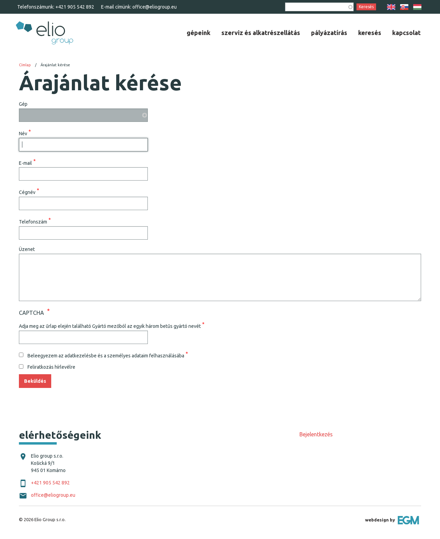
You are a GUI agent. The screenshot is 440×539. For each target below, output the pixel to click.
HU (417, 7)
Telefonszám (33, 222)
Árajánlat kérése (55, 65)
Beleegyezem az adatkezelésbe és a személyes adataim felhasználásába (106, 355)
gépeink (198, 32)
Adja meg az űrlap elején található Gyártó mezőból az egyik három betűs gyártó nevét (110, 326)
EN (391, 7)
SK (404, 7)
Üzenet (27, 249)
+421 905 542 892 (74, 7)
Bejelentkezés (316, 434)
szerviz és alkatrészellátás (260, 32)
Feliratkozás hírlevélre (51, 367)
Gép (23, 104)
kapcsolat (406, 32)
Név (23, 133)
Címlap (25, 65)
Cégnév (27, 192)
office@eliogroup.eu (154, 7)
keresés (369, 32)
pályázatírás (329, 32)
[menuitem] (198, 32)
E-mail (25, 162)
